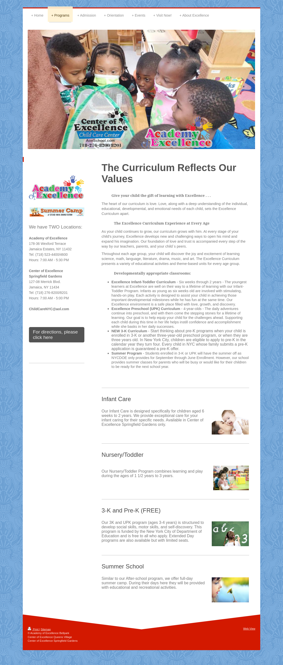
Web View (249, 628)
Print (33, 629)
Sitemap (46, 629)
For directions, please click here (55, 334)
